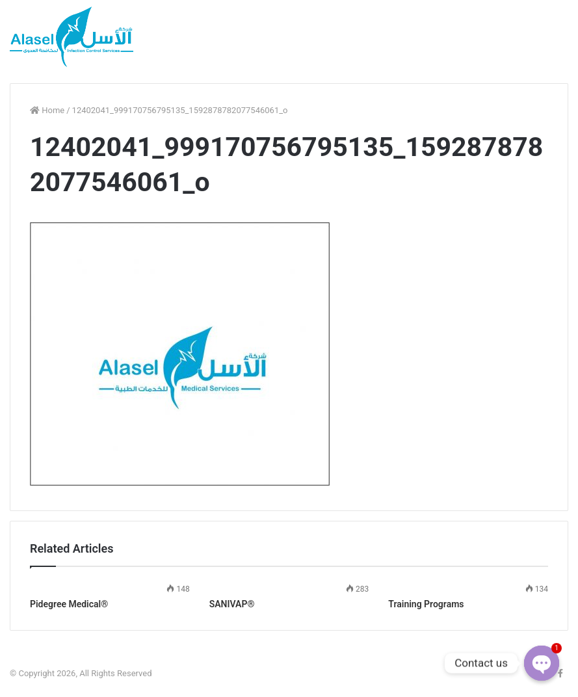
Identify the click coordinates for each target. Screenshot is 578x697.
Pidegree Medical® (69, 604)
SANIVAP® (232, 604)
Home (47, 110)
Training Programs (426, 604)
